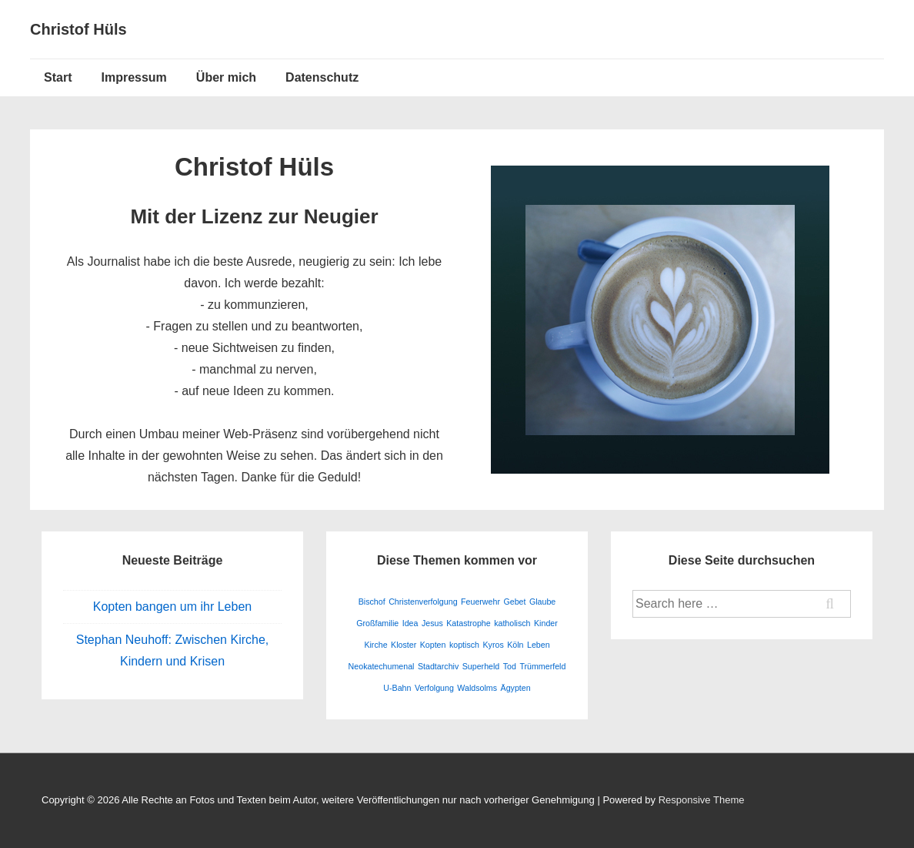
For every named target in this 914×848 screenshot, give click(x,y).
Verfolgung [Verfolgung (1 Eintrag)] (434, 687)
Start (58, 77)
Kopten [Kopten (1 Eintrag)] (433, 644)
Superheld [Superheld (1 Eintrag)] (481, 666)
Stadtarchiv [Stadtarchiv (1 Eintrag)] (438, 666)
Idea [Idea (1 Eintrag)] (410, 623)
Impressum (133, 77)
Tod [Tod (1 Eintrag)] (509, 666)
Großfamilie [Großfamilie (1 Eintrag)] (377, 623)
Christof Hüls (78, 29)
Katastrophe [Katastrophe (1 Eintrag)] (468, 623)
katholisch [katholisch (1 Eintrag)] (512, 623)
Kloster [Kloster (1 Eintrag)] (403, 644)
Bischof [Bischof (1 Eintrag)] (372, 601)
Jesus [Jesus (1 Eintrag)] (432, 623)
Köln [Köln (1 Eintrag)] (515, 644)
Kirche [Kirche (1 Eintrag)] (375, 644)
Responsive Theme (702, 800)
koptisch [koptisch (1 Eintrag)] (464, 644)
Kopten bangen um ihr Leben (172, 606)
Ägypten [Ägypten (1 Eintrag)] (516, 687)
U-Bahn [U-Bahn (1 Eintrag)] (397, 687)
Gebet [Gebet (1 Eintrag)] (514, 601)
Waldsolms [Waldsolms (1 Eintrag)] (477, 687)
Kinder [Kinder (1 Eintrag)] (546, 623)
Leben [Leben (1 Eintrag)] (538, 644)
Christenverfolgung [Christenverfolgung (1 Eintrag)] (423, 601)
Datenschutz (322, 77)
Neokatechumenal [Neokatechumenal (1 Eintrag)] (382, 666)
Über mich (226, 77)
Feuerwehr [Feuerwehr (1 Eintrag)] (480, 601)
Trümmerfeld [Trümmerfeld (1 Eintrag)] (542, 666)
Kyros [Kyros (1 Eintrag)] (492, 644)
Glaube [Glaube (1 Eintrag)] (542, 601)
